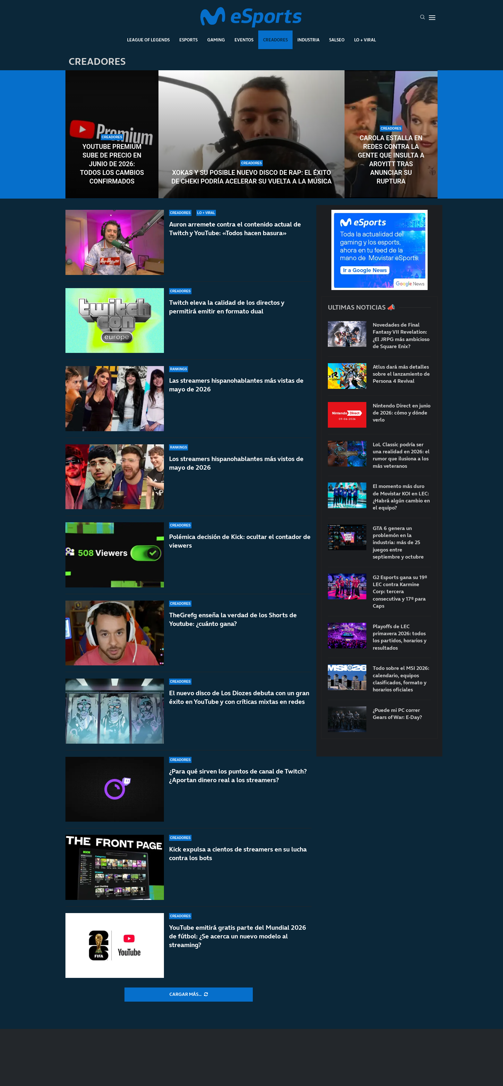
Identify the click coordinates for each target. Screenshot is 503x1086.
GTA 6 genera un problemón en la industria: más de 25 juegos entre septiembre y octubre (398, 542)
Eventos (243, 40)
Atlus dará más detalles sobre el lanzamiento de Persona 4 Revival (401, 374)
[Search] (422, 18)
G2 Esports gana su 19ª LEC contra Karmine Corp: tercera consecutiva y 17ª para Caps (400, 592)
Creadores (275, 40)
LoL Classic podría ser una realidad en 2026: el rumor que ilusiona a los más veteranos (401, 455)
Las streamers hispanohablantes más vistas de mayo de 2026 (236, 385)
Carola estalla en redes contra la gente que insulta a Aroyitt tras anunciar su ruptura (391, 159)
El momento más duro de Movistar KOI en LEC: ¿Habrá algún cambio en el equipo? (401, 497)
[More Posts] (188, 995)
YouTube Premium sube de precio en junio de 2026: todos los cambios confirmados (112, 164)
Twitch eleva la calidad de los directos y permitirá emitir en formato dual (226, 307)
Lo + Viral (365, 40)
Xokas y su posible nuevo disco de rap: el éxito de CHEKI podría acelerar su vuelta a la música (251, 177)
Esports (188, 40)
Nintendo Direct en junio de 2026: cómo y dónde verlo (402, 412)
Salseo (337, 40)
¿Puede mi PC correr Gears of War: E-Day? (397, 713)
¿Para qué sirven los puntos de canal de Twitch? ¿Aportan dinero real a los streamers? (238, 775)
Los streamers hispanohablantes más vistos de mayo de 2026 (236, 463)
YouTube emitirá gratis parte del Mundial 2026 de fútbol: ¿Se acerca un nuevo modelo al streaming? (237, 936)
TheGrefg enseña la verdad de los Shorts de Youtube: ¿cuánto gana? (233, 624)
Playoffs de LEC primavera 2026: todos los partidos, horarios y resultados (399, 637)
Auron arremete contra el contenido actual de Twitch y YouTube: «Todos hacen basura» (235, 228)
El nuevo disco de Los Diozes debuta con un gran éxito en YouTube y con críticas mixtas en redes (239, 697)
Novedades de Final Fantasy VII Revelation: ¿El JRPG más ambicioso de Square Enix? (401, 335)
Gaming (216, 40)
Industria (308, 40)
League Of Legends (148, 40)
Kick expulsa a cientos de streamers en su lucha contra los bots (238, 853)
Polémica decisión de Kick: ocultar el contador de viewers (240, 541)
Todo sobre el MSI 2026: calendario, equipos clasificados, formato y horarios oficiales (401, 678)
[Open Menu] (432, 17)
